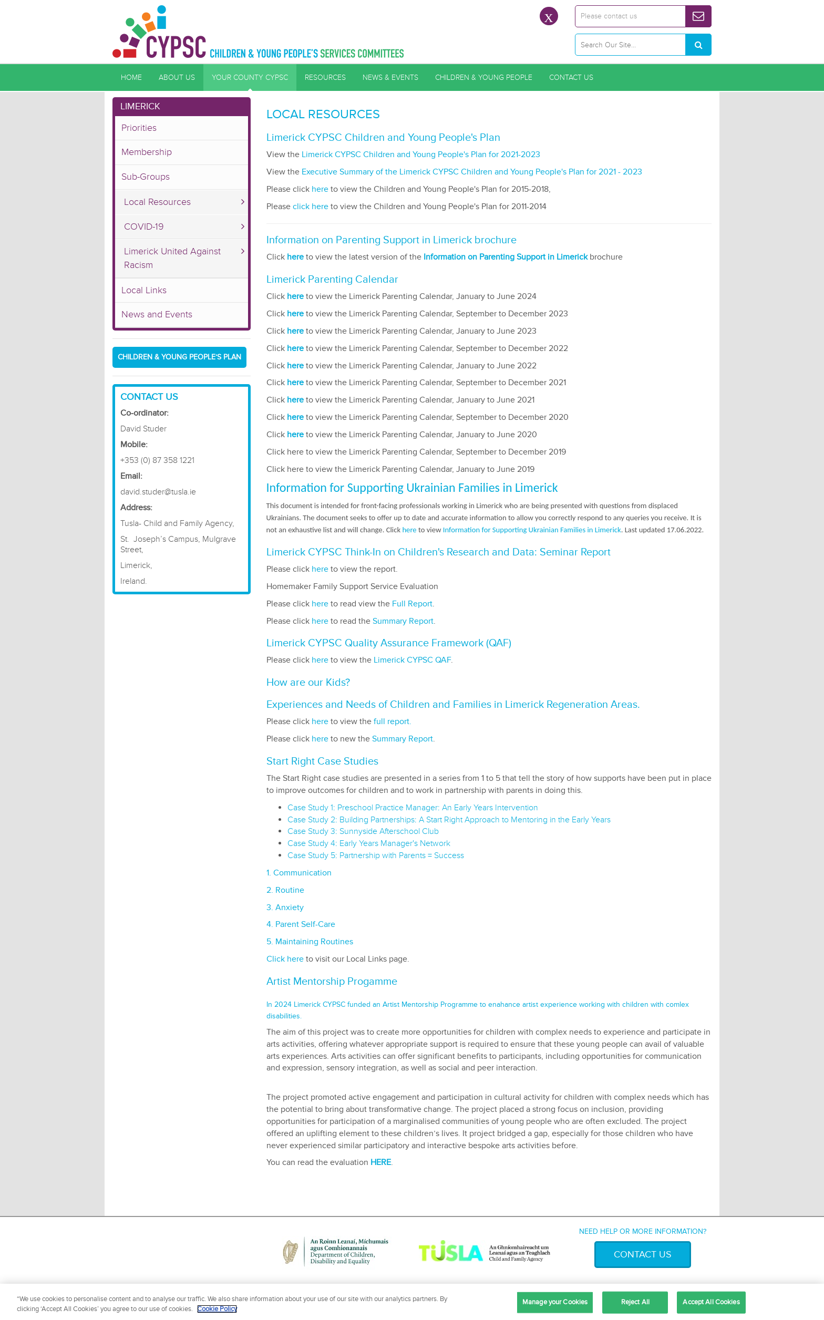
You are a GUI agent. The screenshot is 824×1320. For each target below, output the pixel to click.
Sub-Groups (145, 176)
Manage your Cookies (555, 1302)
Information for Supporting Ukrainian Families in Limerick (532, 529)
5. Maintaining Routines (309, 941)
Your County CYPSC (250, 77)
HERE (380, 1162)
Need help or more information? (642, 1231)
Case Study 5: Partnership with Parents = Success (375, 855)
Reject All (635, 1302)
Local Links (144, 290)
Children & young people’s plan (179, 357)
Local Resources (157, 202)
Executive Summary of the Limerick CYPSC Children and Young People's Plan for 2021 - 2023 (472, 172)
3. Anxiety (285, 907)
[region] (412, 1302)
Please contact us (609, 16)
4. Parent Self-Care (300, 924)
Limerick (140, 106)
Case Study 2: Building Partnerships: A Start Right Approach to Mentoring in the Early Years (449, 819)
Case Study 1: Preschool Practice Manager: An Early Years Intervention (412, 807)
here (320, 189)
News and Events (156, 314)
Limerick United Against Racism (172, 258)
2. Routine (285, 890)
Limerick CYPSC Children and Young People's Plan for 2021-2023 (421, 154)
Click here (285, 959)
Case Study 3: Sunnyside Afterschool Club (363, 831)
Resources (325, 77)
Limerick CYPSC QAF (412, 660)
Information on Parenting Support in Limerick (506, 257)
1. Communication (299, 873)
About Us (177, 77)
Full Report (412, 604)
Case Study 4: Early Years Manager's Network (368, 843)
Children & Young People (483, 77)
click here (310, 206)
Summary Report (403, 621)
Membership (146, 152)
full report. (392, 721)
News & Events (390, 77)
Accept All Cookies (711, 1302)
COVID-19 (144, 226)
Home (131, 77)
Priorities (139, 127)
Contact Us (571, 77)
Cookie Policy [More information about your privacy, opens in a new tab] (217, 1309)
